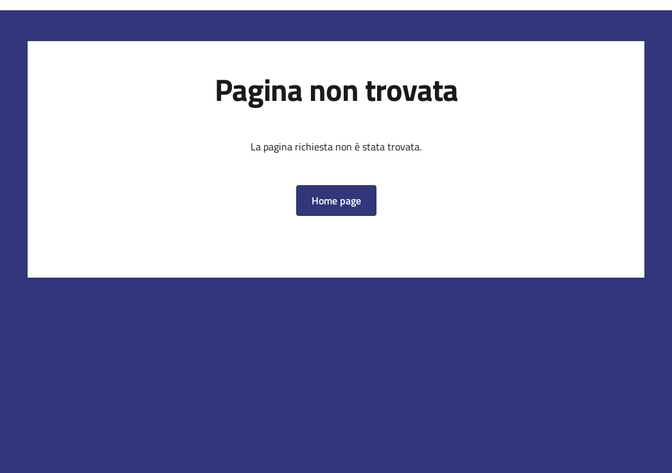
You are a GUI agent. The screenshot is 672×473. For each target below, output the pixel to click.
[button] (336, 200)
